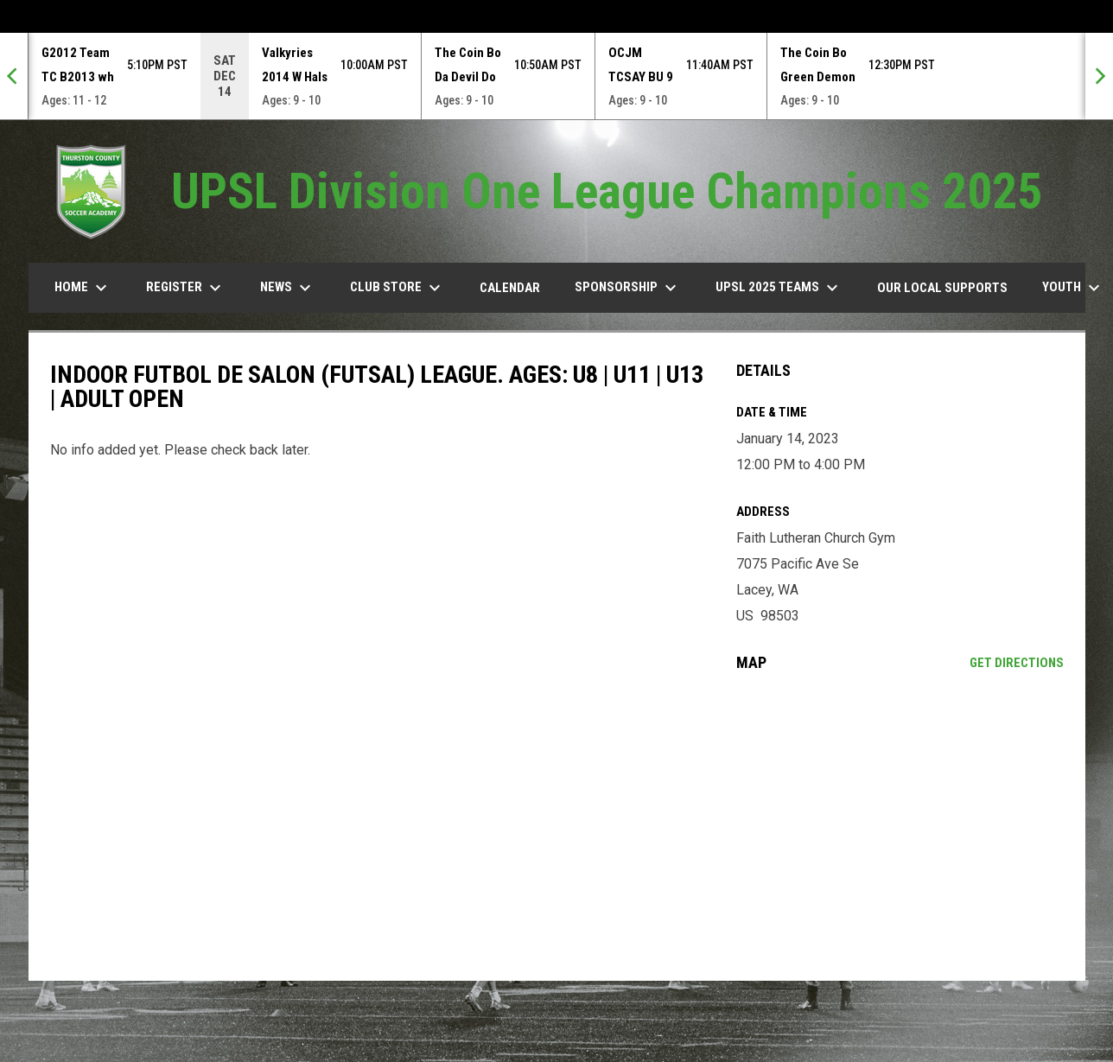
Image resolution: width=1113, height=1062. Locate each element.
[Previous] (14, 76)
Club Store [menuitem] (397, 287)
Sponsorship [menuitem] (628, 287)
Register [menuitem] (186, 287)
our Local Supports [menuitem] (942, 288)
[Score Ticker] (556, 76)
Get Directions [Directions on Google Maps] (1017, 663)
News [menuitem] (287, 287)
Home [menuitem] (82, 287)
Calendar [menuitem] (510, 288)
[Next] (1099, 76)
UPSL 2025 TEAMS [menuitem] (779, 287)
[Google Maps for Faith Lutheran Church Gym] (900, 826)
